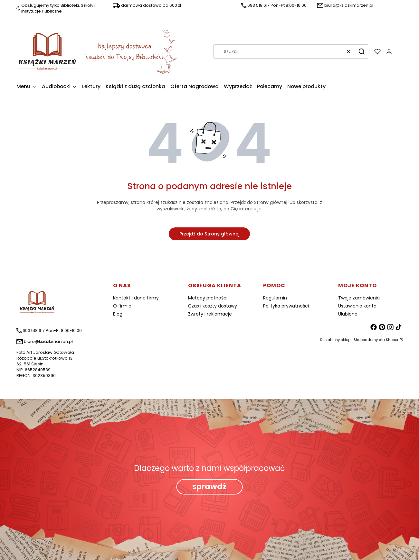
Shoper (392, 339)
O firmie (122, 306)
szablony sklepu (338, 339)
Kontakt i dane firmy (136, 298)
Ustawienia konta (357, 306)
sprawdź (209, 487)
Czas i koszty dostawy (212, 306)
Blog (117, 314)
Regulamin (275, 298)
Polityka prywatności (286, 306)
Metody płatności (207, 298)
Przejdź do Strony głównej (209, 234)
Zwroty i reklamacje (210, 314)
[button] (361, 51)
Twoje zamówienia (359, 298)
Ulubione (347, 314)
